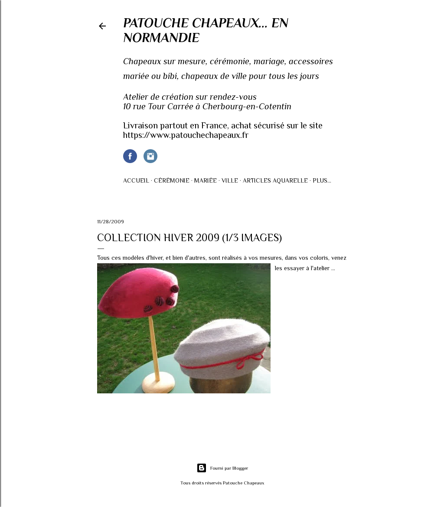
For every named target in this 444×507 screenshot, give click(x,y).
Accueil (136, 180)
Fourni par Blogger (222, 468)
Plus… (322, 180)
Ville (230, 180)
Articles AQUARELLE (275, 180)
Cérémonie (171, 180)
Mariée (205, 180)
